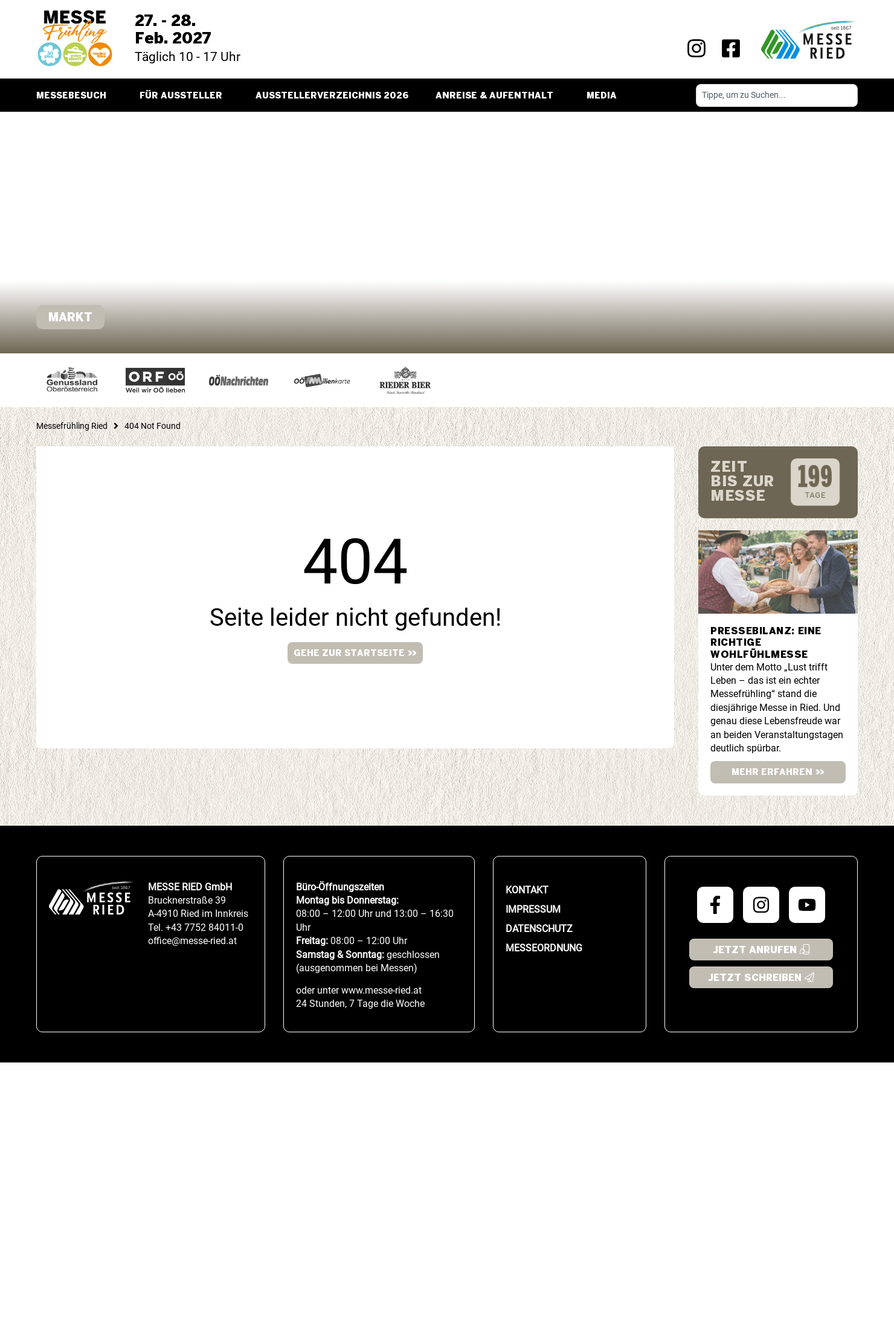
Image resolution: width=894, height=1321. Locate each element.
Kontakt (527, 890)
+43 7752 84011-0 (204, 927)
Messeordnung (544, 948)
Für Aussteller (184, 96)
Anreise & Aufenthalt (497, 96)
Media (605, 96)
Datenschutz (539, 928)
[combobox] (777, 95)
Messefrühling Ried (72, 426)
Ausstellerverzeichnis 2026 (332, 96)
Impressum (533, 909)
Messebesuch (74, 96)
